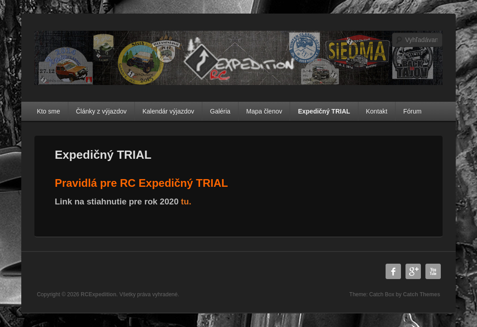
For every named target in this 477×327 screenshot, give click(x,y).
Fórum (412, 111)
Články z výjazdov (101, 111)
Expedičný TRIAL (324, 111)
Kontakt (376, 111)
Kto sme (48, 111)
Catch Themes (421, 294)
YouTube (433, 271)
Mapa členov (264, 111)
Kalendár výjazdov (168, 111)
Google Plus (413, 271)
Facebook (393, 271)
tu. (186, 201)
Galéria (220, 111)
